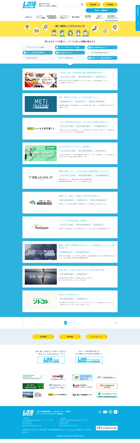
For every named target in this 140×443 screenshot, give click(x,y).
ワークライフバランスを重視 (35, 47)
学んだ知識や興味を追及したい (100, 52)
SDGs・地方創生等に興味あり (35, 52)
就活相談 (95, 4)
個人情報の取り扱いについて (57, 433)
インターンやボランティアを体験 (69, 47)
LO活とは (28, 17)
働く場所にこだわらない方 (111, 17)
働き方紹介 (76, 17)
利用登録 (112, 4)
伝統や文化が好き (31, 58)
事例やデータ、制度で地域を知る (101, 58)
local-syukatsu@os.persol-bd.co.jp (33, 429)
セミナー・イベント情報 (40, 17)
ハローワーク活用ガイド (64, 17)
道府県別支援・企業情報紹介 (52, 17)
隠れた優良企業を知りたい (99, 47)
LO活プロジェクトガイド (30, 433)
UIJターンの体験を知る (66, 58)
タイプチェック (99, 336)
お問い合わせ (43, 433)
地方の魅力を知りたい (65, 52)
